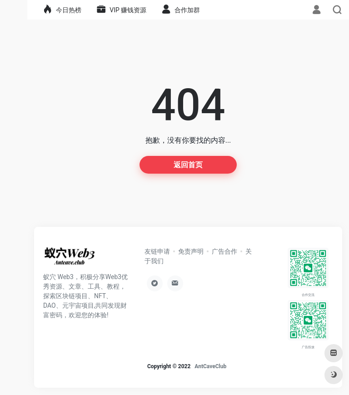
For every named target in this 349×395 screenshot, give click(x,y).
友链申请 (157, 251)
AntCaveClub (210, 366)
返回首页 (188, 164)
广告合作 (224, 251)
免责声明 (191, 251)
